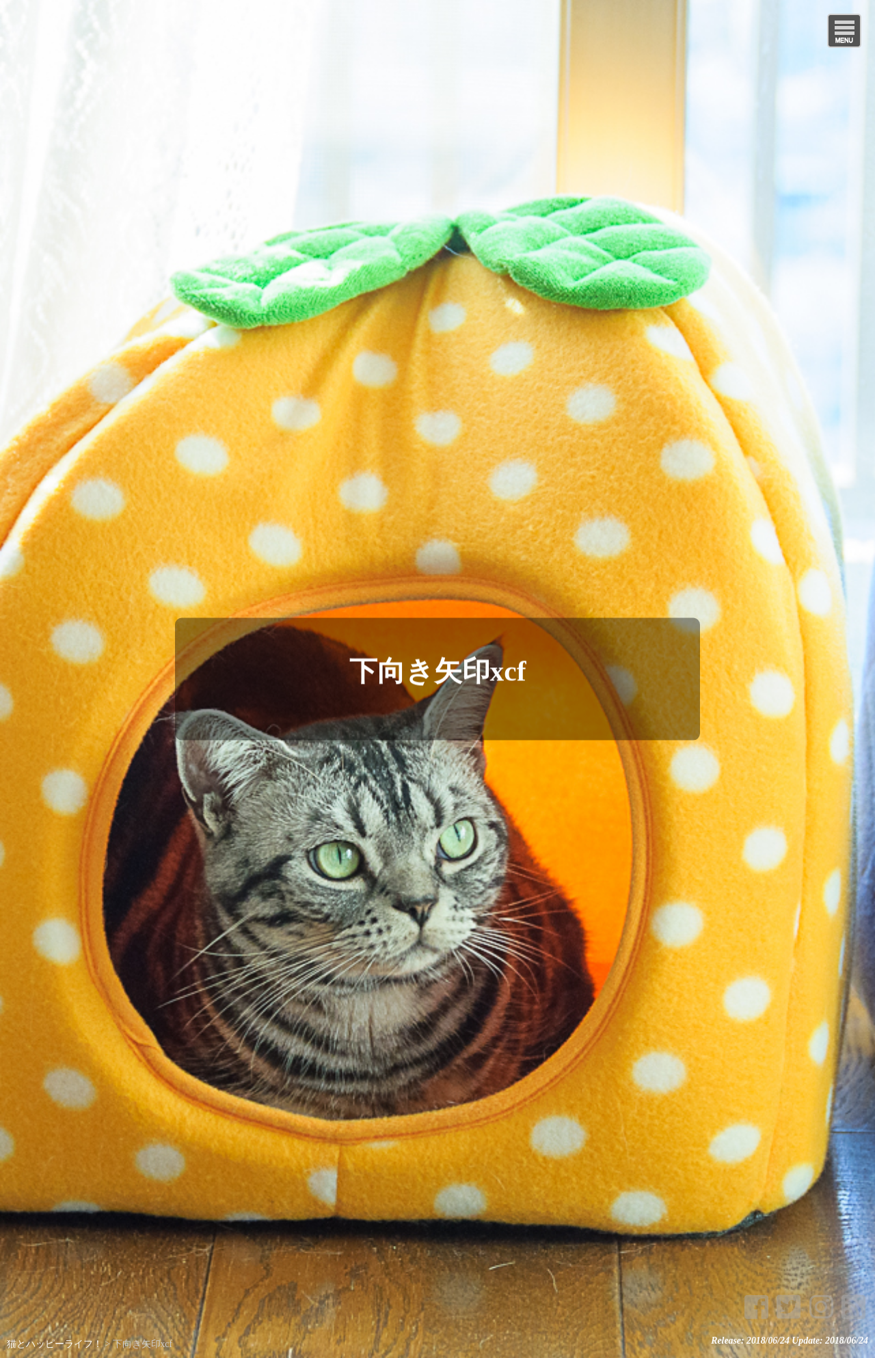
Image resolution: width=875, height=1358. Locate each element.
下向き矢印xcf (437, 671)
